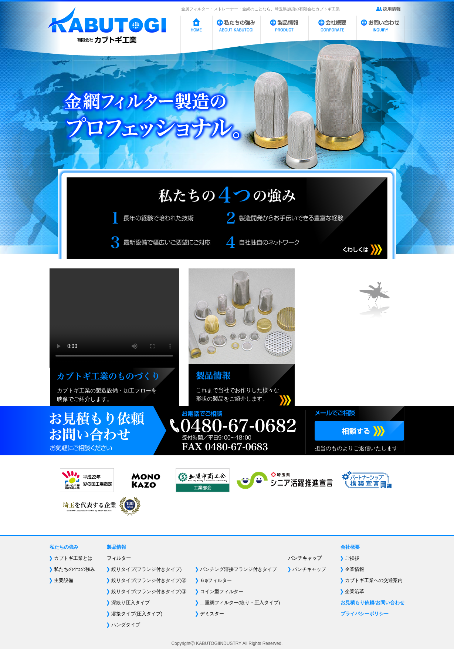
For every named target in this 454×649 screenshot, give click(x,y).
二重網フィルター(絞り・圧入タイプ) (240, 602)
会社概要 (350, 547)
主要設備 (63, 580)
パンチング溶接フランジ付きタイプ (238, 569)
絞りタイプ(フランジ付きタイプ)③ (149, 591)
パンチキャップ (309, 569)
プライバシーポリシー (364, 613)
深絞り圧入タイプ (130, 602)
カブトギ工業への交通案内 (374, 580)
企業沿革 (354, 591)
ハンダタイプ (125, 625)
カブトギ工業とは (73, 558)
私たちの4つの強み (74, 569)
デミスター (212, 613)
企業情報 (354, 569)
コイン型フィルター (221, 591)
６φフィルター (216, 580)
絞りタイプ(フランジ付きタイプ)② (149, 580)
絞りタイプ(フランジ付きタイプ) (146, 569)
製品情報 (116, 547)
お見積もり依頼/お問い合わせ (372, 602)
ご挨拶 (352, 558)
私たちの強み (64, 547)
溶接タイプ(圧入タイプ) (137, 613)
